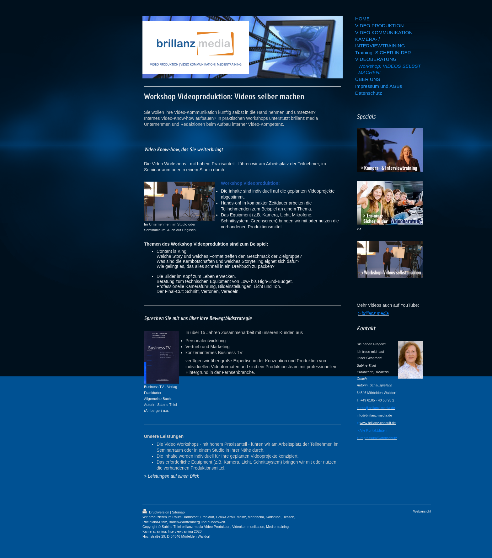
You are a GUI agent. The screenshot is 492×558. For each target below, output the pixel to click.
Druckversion (156, 512)
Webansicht (422, 511)
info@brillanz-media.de (374, 415)
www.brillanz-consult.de (378, 423)
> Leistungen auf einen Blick (171, 476)
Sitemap (178, 512)
